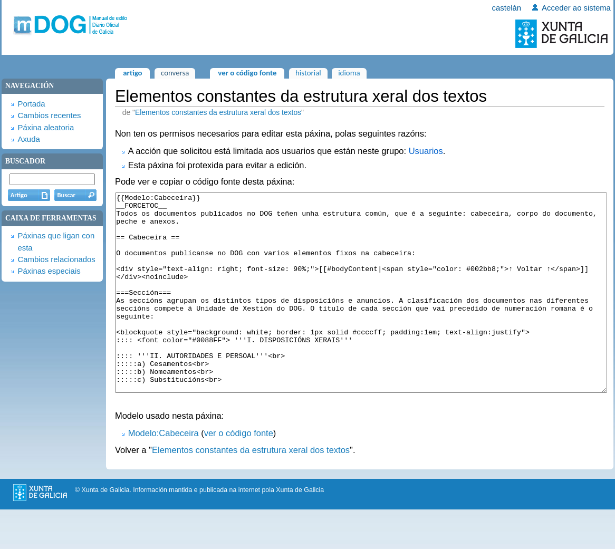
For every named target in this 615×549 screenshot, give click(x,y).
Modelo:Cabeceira (163, 472)
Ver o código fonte (247, 73)
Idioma (349, 73)
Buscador (25, 161)
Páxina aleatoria (45, 127)
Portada (31, 104)
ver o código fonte (238, 472)
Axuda (28, 139)
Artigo (132, 73)
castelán (506, 8)
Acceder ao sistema (576, 8)
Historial (308, 73)
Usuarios (426, 151)
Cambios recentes (49, 115)
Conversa (175, 73)
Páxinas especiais (48, 271)
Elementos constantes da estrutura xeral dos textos (218, 112)
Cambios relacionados (56, 259)
